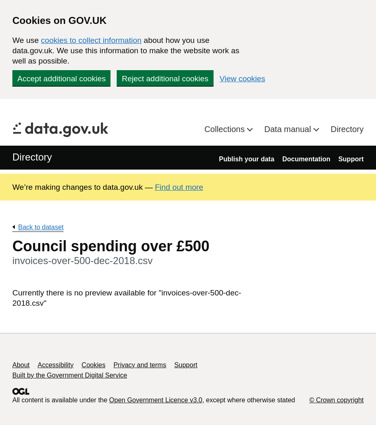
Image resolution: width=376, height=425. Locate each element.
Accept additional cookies (61, 78)
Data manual (288, 129)
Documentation (306, 159)
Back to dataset (40, 227)
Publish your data (246, 159)
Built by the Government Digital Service (69, 375)
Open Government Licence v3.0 (155, 400)
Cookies (94, 364)
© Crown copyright (336, 400)
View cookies (243, 79)
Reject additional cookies (165, 78)
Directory (347, 129)
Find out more (179, 187)
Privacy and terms (139, 364)
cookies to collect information (91, 40)
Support (351, 159)
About (21, 364)
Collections (225, 129)
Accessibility (55, 364)
